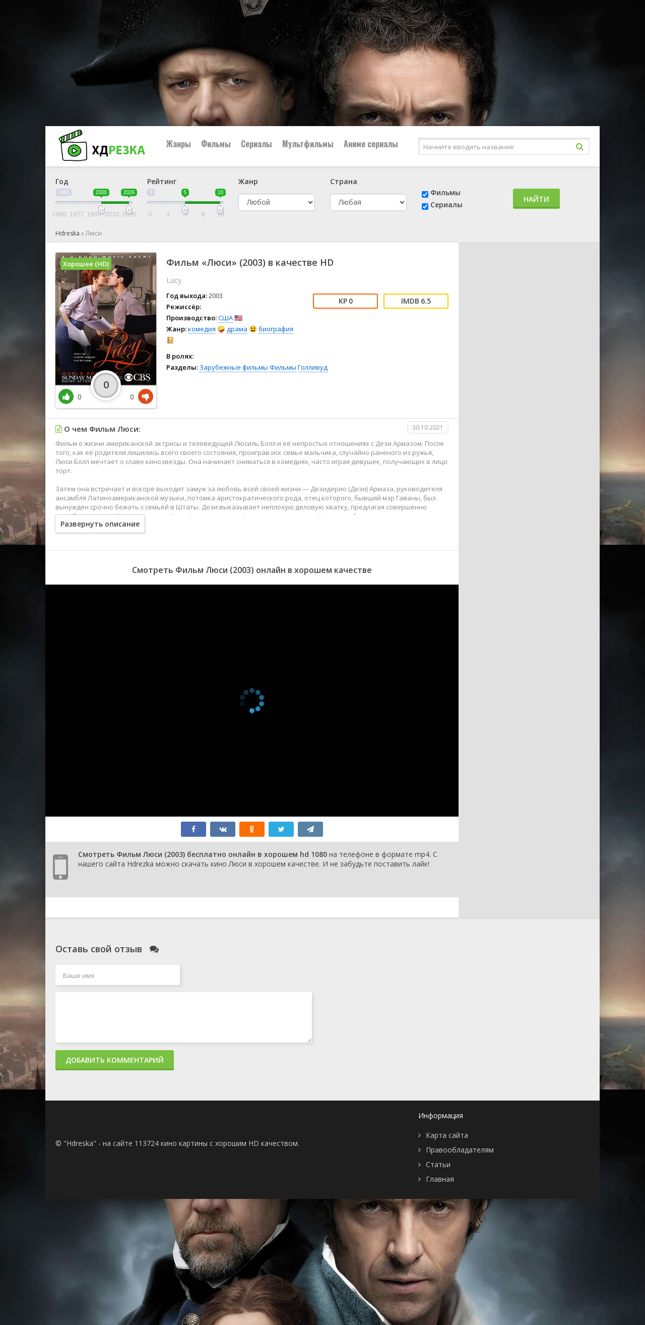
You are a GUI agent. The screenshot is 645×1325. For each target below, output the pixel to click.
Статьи (438, 1164)
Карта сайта (447, 1135)
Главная (440, 1179)
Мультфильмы (308, 144)
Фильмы (216, 144)
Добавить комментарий (115, 1060)
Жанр (248, 181)
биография (276, 328)
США (225, 317)
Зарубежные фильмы (234, 367)
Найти (536, 199)
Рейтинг (161, 181)
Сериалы (256, 144)
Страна (343, 181)
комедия (202, 328)
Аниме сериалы (371, 144)
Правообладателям (460, 1150)
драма (237, 328)
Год (62, 181)
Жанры (178, 144)
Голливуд (313, 367)
